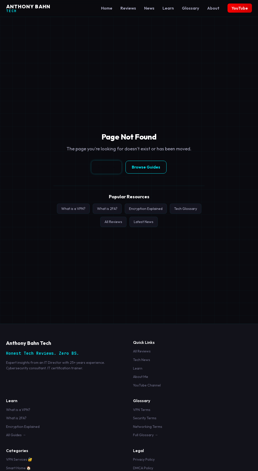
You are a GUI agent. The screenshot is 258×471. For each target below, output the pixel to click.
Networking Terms (147, 426)
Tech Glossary (185, 208)
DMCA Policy (143, 468)
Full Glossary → (145, 435)
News (149, 8)
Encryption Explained (146, 208)
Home (106, 8)
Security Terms (144, 418)
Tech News (141, 359)
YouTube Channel (147, 385)
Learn (168, 8)
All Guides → (16, 435)
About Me (140, 376)
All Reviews (113, 221)
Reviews (128, 8)
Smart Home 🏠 (18, 468)
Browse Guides (146, 167)
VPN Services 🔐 (19, 459)
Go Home (106, 166)
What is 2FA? (107, 208)
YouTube (240, 8)
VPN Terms (141, 409)
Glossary (190, 8)
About (213, 8)
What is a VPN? (73, 208)
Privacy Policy (144, 459)
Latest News (143, 221)
